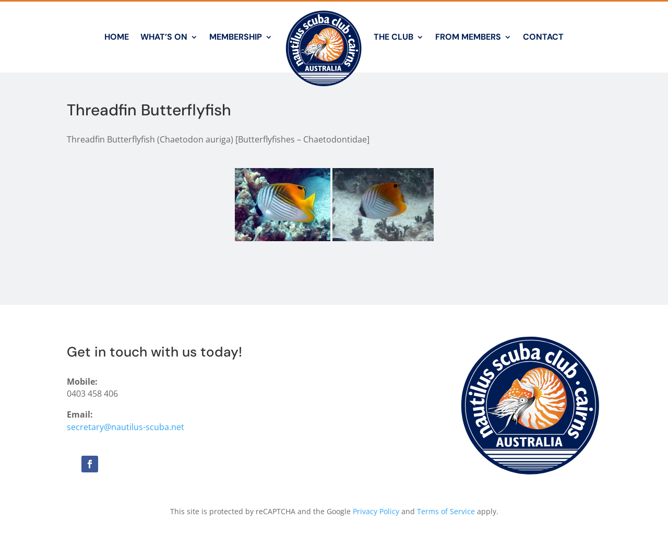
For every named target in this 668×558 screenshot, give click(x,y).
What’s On (163, 36)
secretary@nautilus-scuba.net (125, 427)
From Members (468, 36)
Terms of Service (446, 511)
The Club (393, 36)
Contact (543, 36)
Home (116, 36)
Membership (235, 36)
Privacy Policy (376, 511)
